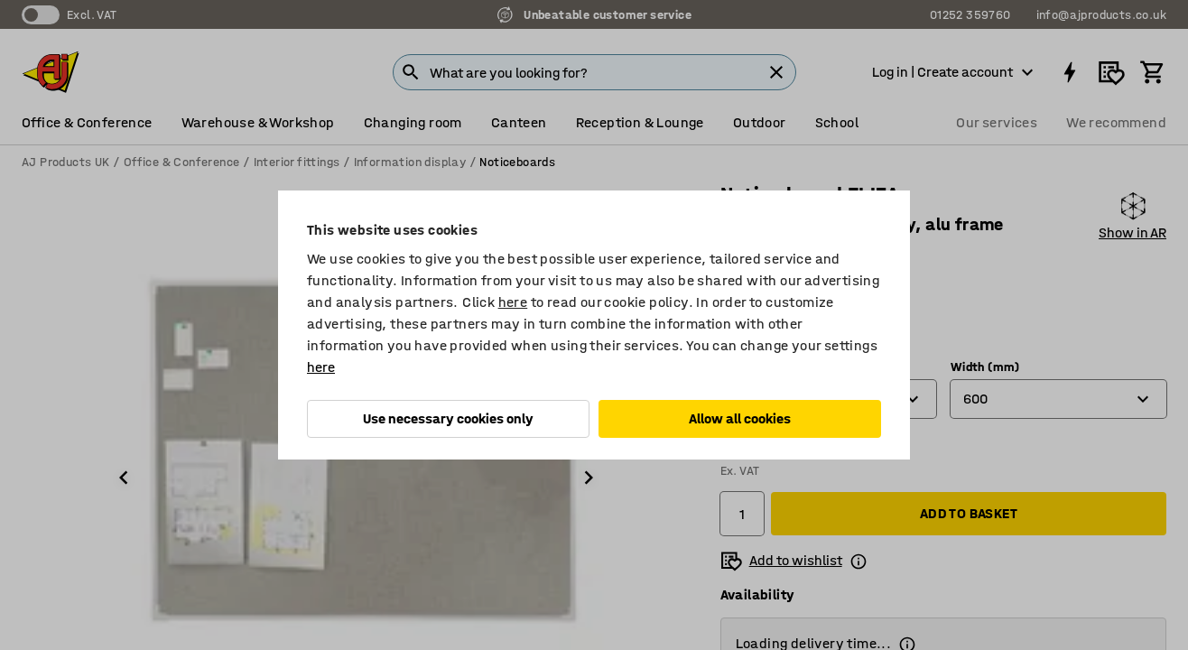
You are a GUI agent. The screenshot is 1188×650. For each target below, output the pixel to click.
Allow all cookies (740, 418)
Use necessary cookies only (448, 418)
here (513, 302)
